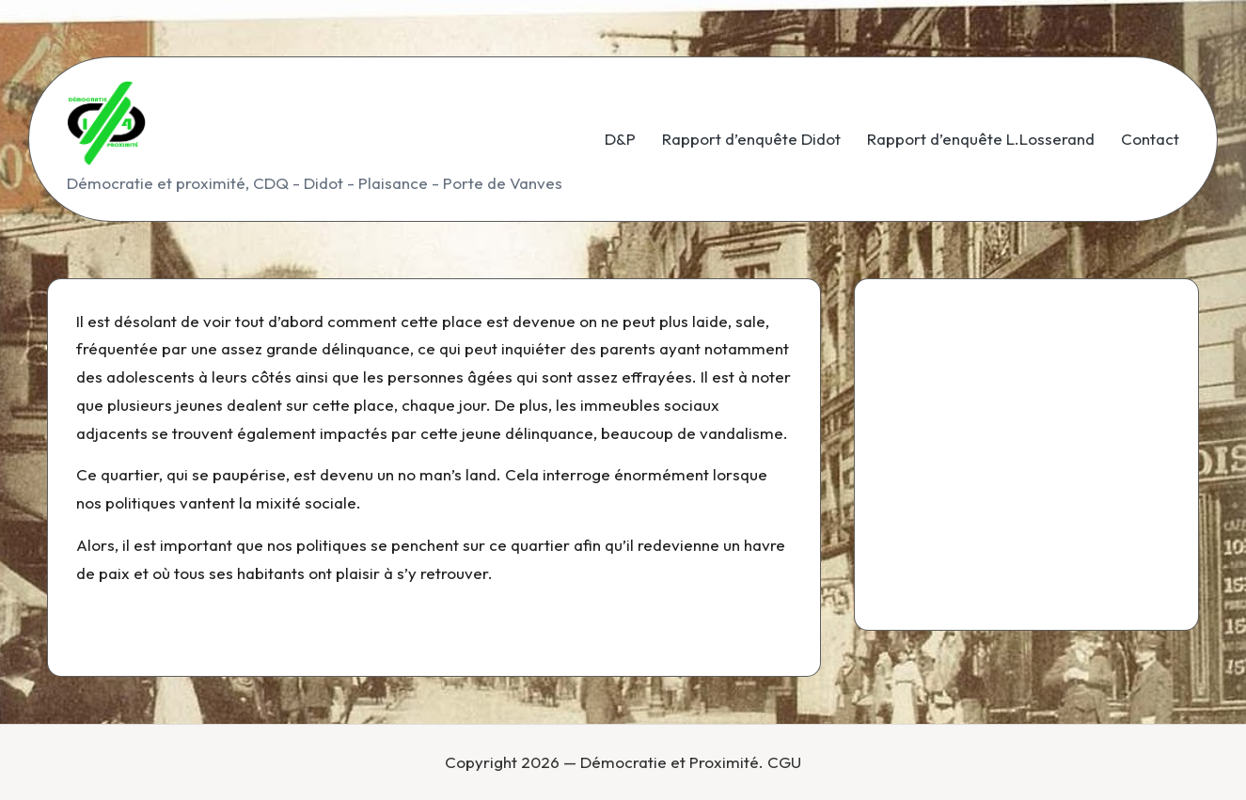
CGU (784, 762)
